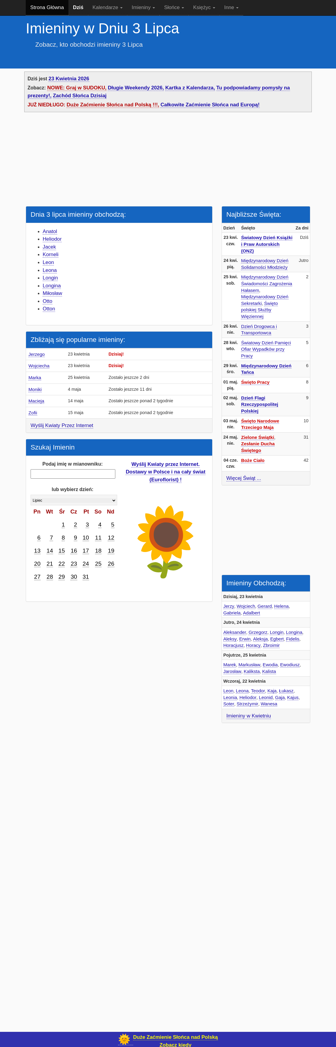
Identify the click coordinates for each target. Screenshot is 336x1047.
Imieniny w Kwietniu (248, 716)
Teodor (258, 690)
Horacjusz (233, 645)
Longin (50, 278)
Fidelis (292, 638)
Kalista (269, 671)
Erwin (245, 638)
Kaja (272, 690)
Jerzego (36, 354)
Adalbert (251, 612)
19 (111, 550)
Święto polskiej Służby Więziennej (259, 310)
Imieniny (143, 7)
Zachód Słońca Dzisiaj (80, 96)
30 (74, 577)
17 (86, 550)
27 (37, 577)
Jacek (49, 247)
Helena (281, 606)
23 (74, 563)
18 (98, 550)
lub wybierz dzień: (73, 489)
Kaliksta (252, 671)
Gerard (265, 606)
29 (61, 577)
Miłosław (52, 293)
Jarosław (232, 671)
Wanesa (269, 703)
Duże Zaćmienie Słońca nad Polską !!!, (113, 105)
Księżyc (204, 7)
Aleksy (230, 638)
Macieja (36, 400)
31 (86, 577)
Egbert (277, 638)
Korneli (50, 254)
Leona (50, 270)
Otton (49, 309)
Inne (231, 7)
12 (111, 537)
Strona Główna (47, 7)
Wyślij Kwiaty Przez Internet (62, 425)
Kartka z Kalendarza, (190, 88)
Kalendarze (108, 7)
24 (86, 563)
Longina (52, 286)
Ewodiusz (290, 664)
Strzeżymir (247, 703)
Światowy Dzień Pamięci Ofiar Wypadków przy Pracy (266, 349)
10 (86, 537)
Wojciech (246, 606)
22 (61, 563)
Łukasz (286, 690)
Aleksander (234, 632)
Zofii (32, 412)
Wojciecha (38, 365)
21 (50, 563)
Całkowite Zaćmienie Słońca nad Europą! (209, 105)
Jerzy (228, 606)
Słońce (174, 7)
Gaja (280, 697)
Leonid (265, 697)
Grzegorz (258, 632)
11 (98, 537)
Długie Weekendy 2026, (136, 88)
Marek (229, 664)
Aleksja (260, 638)
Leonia (230, 697)
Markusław (249, 664)
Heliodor (52, 239)
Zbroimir (271, 645)
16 (74, 550)
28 (50, 577)
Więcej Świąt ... (243, 478)
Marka (34, 377)
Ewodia (270, 664)
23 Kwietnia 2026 (68, 79)
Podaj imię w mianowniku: (72, 464)
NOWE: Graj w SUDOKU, (77, 88)
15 (61, 550)
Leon (48, 262)
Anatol (50, 231)
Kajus (293, 697)
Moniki (35, 389)
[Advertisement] (168, 160)
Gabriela (232, 612)
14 (50, 550)
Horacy (253, 645)
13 (37, 550)
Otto (47, 301)
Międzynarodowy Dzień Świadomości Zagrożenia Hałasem (266, 283)
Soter (228, 703)
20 (37, 563)
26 (111, 563)
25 (98, 563)
